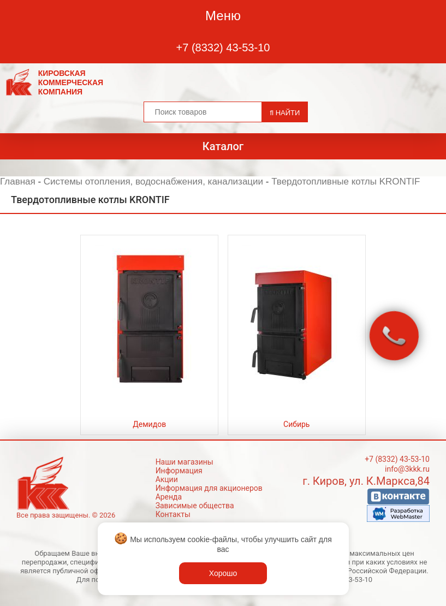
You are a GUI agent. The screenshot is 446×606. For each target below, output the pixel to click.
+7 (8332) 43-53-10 (223, 47)
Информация (179, 470)
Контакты (173, 514)
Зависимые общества (195, 505)
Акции (167, 479)
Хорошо (223, 573)
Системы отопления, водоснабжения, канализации (153, 181)
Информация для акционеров (209, 488)
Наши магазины (184, 462)
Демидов (149, 424)
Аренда (169, 496)
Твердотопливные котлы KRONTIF (345, 181)
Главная (17, 181)
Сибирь (296, 424)
